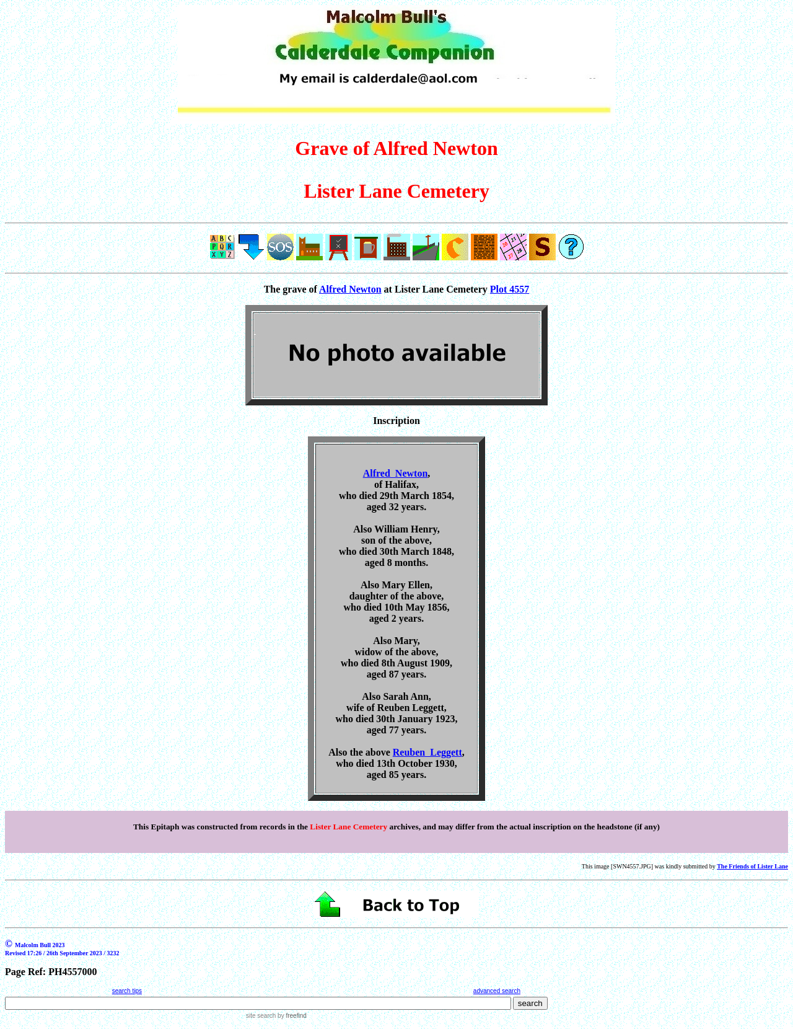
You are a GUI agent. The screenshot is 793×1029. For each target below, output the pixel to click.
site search (261, 1015)
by (291, 1015)
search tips (127, 990)
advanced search (496, 990)
